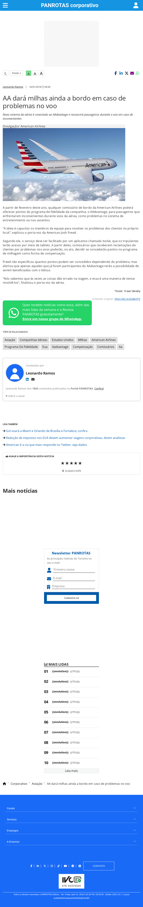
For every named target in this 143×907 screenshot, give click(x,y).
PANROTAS (69, 5)
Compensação (83, 347)
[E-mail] (33, 379)
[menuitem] (71, 807)
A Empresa (13, 841)
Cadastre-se (71, 598)
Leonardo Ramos (13, 86)
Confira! (99, 388)
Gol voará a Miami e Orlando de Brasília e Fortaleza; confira (45, 431)
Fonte (16, 73)
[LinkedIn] (27, 379)
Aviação (10, 340)
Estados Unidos (63, 340)
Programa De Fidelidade (21, 347)
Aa (120, 347)
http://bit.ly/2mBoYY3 (127, 299)
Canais (11, 808)
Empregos (12, 830)
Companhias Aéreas (33, 340)
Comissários (105, 347)
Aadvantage (60, 347)
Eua (45, 347)
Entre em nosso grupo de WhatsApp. (52, 319)
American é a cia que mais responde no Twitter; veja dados (45, 445)
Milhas (82, 340)
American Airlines (104, 340)
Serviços (12, 819)
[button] (115, 73)
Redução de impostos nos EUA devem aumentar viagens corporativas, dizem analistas (64, 438)
